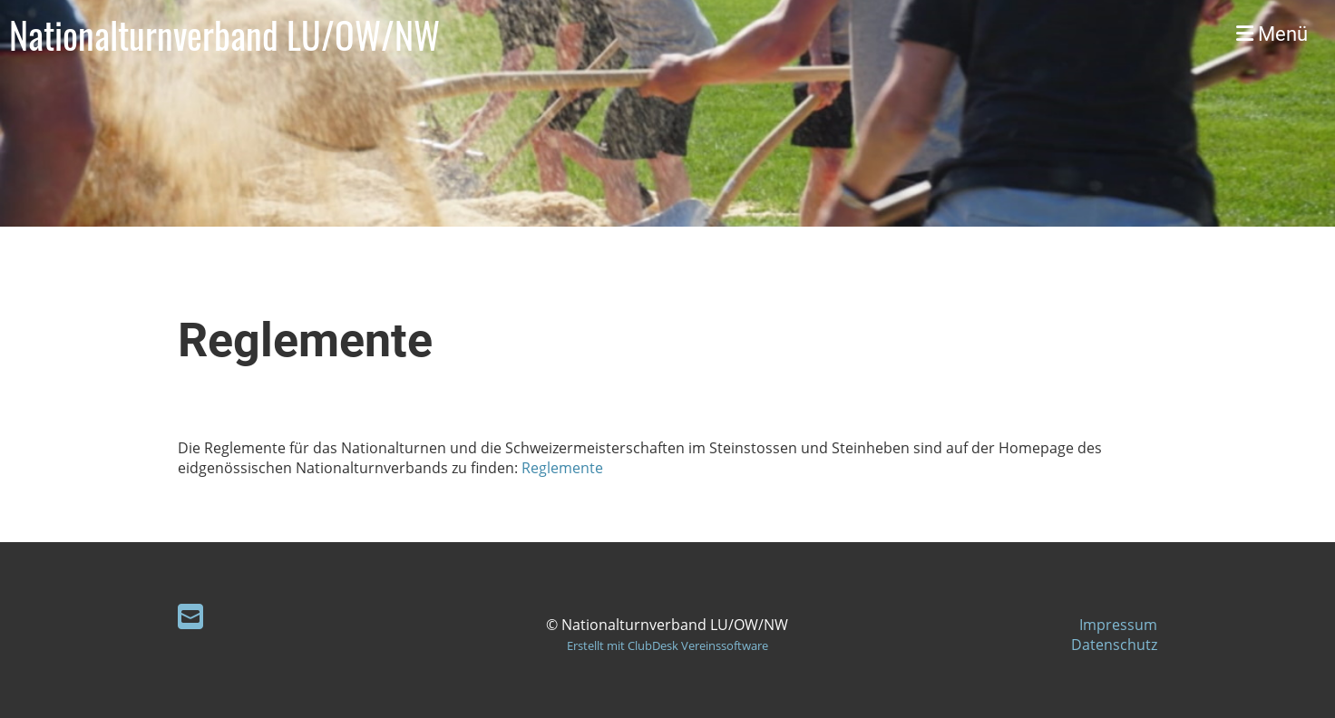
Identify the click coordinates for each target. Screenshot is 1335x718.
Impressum (1118, 625)
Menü (1272, 34)
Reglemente (562, 468)
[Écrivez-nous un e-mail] (190, 616)
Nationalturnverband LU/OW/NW (224, 34)
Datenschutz (1114, 645)
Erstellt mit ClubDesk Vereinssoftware (667, 645)
